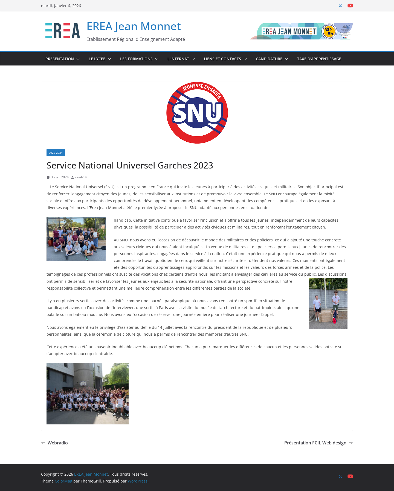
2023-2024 (56, 153)
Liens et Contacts (222, 58)
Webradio (54, 443)
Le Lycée (97, 58)
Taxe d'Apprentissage (319, 58)
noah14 (81, 177)
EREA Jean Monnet (133, 25)
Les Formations (136, 58)
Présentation (59, 58)
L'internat (178, 58)
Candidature (269, 58)
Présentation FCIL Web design (318, 443)
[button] (77, 59)
